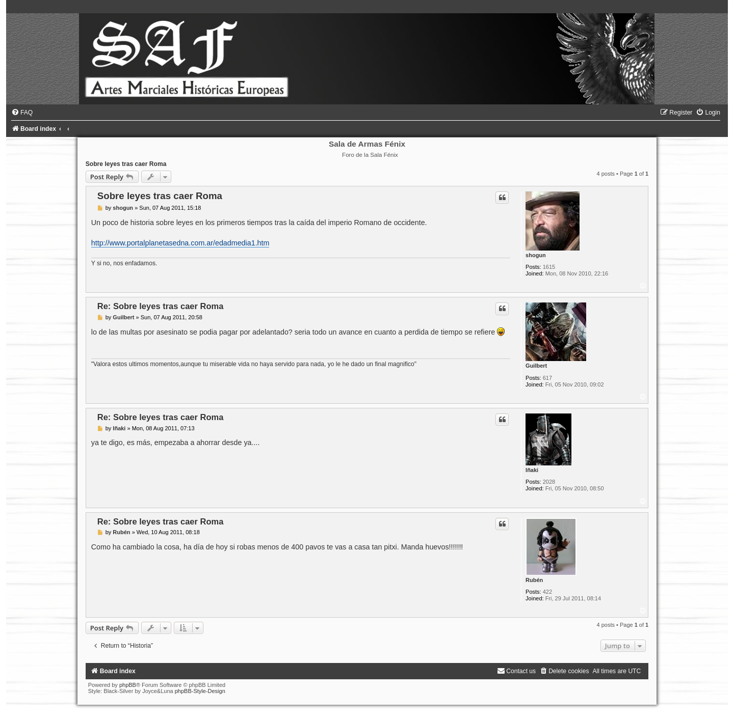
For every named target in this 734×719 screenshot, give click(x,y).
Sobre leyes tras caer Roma (126, 164)
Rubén (534, 580)
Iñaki (532, 470)
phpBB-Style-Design (200, 691)
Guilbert (536, 366)
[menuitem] (22, 112)
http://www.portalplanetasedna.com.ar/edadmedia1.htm (180, 243)
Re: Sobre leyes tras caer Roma (160, 306)
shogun (536, 255)
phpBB (127, 685)
